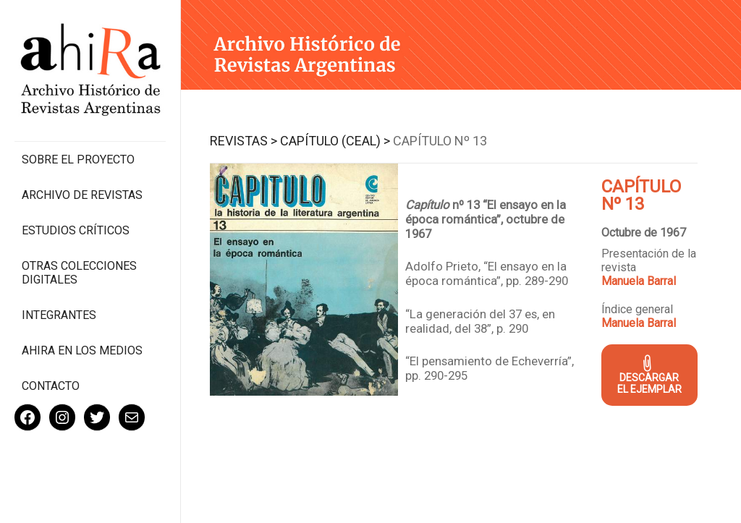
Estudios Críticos (76, 230)
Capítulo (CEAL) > (335, 140)
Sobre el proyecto (78, 159)
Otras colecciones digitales (79, 272)
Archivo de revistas (82, 195)
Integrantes (59, 315)
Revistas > (243, 140)
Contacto (51, 386)
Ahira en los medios (82, 350)
